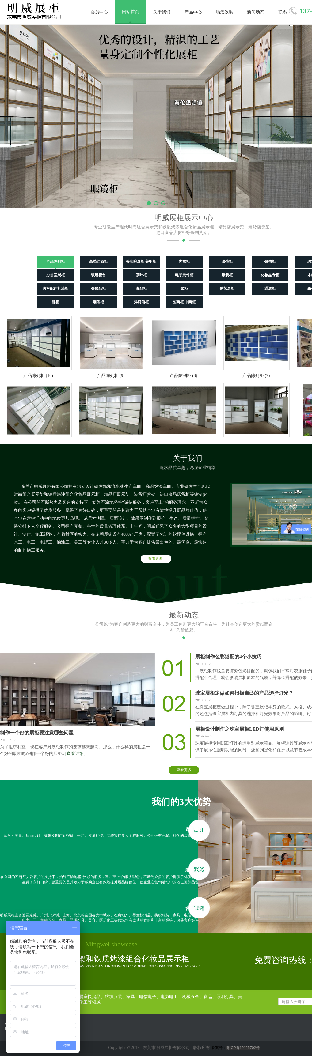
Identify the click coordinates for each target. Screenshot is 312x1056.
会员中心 (99, 12)
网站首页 (130, 11)
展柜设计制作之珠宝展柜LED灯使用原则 (239, 729)
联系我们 (286, 12)
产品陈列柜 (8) (183, 375)
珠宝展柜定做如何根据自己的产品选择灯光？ (244, 693)
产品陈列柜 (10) (38, 375)
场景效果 (224, 12)
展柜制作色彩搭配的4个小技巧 (228, 656)
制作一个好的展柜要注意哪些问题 (37, 732)
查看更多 (155, 558)
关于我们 (161, 12)
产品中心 (193, 12)
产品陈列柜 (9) (111, 375)
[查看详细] (75, 753)
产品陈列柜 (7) (256, 375)
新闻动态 (255, 12)
